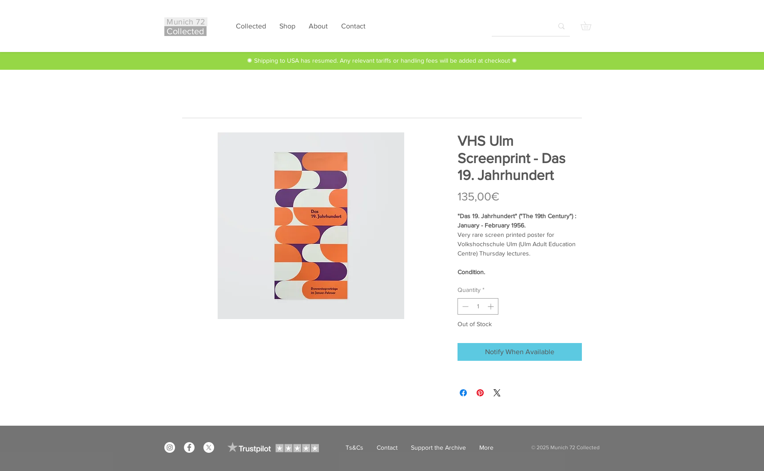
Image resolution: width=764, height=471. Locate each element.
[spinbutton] (478, 306)
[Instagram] (169, 447)
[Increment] (491, 306)
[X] (208, 447)
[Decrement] (464, 306)
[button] (590, 25)
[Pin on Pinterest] (480, 392)
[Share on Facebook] (463, 392)
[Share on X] (497, 392)
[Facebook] (189, 447)
